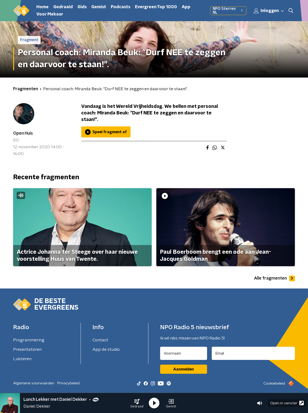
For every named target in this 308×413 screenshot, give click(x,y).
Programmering (28, 340)
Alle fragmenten (274, 278)
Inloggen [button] (269, 10)
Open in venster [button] (287, 403)
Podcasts (120, 7)
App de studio (106, 349)
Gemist (98, 7)
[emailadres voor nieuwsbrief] (253, 353)
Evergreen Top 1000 (156, 7)
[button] (136, 403)
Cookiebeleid (274, 383)
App (186, 7)
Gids (82, 7)
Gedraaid (63, 7)
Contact (100, 340)
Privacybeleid (68, 383)
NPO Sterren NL (228, 10)
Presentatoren (27, 349)
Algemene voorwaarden (33, 383)
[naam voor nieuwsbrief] (183, 353)
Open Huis (23, 133)
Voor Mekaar (49, 14)
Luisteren (22, 359)
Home (42, 7)
